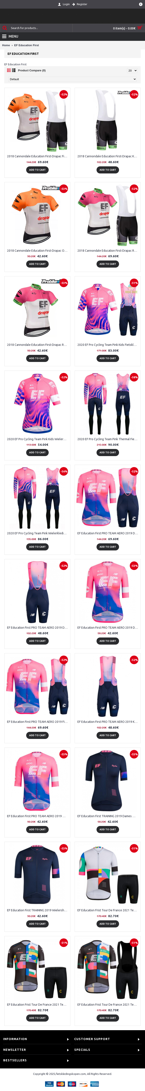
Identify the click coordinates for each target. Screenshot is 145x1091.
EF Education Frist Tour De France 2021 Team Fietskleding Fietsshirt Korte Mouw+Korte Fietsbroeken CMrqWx (108, 910)
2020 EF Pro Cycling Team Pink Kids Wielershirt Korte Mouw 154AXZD (38, 439)
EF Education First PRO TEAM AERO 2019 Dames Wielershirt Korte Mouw (108, 627)
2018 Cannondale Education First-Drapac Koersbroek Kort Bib (108, 156)
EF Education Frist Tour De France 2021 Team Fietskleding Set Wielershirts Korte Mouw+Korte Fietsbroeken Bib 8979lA (108, 1004)
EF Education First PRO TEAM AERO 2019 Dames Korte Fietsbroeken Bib (38, 627)
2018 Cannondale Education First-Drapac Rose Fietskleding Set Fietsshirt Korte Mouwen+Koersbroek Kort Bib (108, 250)
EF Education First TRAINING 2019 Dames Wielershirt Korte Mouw (108, 816)
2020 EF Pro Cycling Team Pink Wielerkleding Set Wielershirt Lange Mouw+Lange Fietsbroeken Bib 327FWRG (38, 533)
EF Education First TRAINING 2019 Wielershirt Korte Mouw (38, 910)
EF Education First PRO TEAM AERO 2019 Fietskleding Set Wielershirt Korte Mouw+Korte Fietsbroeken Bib (38, 721)
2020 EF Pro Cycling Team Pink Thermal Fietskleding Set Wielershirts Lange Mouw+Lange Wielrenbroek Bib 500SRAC (108, 439)
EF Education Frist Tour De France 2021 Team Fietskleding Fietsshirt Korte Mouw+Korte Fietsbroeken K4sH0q (38, 1004)
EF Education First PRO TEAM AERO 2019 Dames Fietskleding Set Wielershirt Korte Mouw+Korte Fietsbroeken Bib (108, 533)
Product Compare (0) (32, 70)
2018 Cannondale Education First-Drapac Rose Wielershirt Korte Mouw (38, 344)
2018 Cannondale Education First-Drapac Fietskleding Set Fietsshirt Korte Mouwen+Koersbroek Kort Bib (38, 156)
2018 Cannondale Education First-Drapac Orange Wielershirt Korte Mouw (38, 250)
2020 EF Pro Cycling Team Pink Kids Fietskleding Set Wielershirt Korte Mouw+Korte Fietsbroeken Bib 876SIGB (108, 344)
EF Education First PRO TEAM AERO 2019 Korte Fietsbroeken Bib (108, 721)
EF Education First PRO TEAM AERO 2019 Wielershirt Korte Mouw (38, 816)
